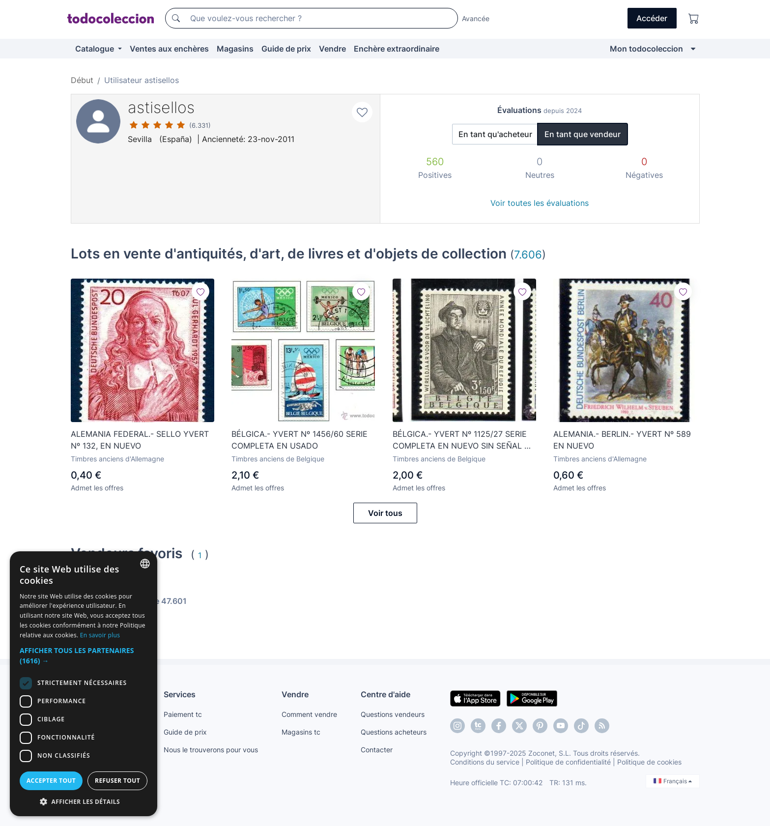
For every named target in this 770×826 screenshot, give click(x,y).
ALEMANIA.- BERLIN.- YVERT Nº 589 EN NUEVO (622, 440)
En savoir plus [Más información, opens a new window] (100, 635)
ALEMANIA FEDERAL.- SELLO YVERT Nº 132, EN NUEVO (140, 440)
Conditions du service (484, 762)
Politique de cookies (649, 762)
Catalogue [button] (95, 49)
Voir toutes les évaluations (539, 203)
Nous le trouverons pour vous (211, 749)
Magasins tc (301, 732)
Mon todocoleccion (646, 49)
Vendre (332, 49)
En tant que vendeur (582, 134)
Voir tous (385, 513)
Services (180, 694)
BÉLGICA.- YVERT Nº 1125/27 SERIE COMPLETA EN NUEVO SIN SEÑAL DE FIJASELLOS (464, 440)
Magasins (235, 49)
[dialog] (83, 683)
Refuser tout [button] (117, 780)
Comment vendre (309, 714)
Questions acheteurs (394, 732)
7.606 (528, 254)
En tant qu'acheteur (495, 134)
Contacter (377, 749)
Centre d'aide (385, 694)
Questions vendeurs (393, 714)
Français (673, 781)
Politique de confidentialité (568, 762)
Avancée (475, 18)
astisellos (161, 107)
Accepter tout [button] (51, 780)
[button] (83, 655)
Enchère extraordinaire (396, 49)
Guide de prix (286, 49)
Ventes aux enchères (169, 49)
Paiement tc (183, 714)
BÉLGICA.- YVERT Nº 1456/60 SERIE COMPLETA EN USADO (299, 440)
